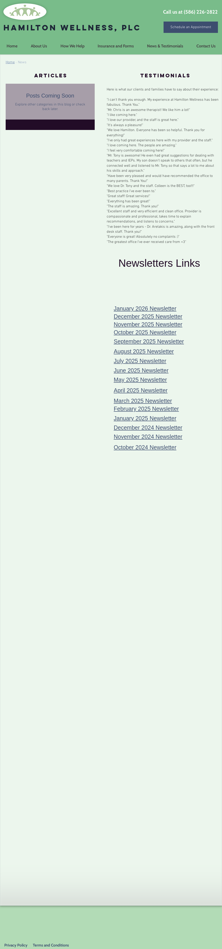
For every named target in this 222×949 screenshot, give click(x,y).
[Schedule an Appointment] (191, 27)
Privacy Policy (15, 945)
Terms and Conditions (50, 945)
